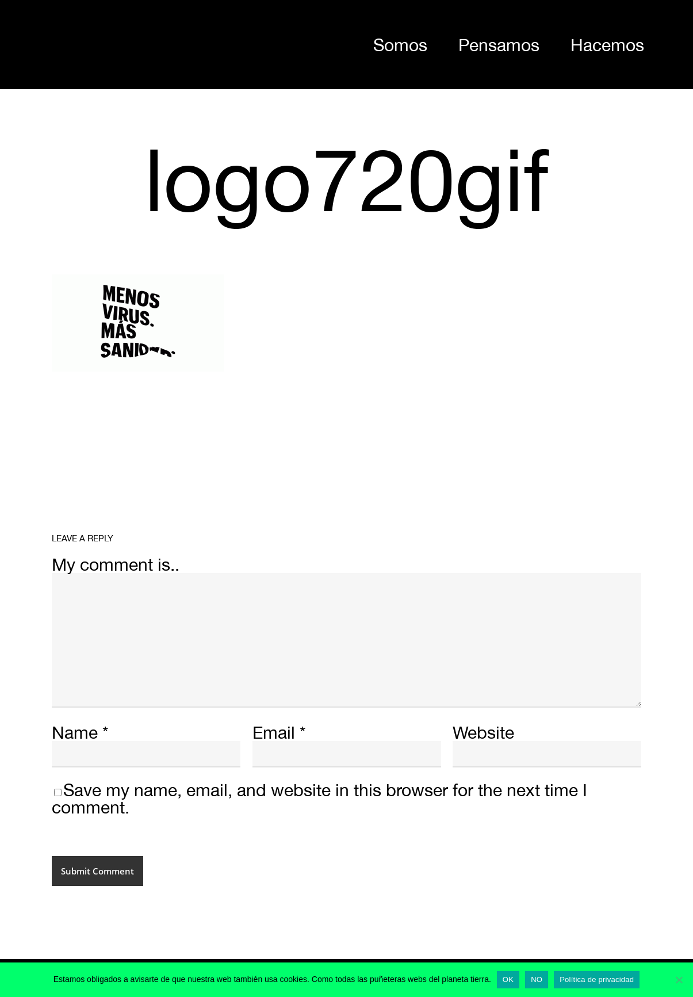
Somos (400, 44)
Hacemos (607, 44)
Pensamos (498, 44)
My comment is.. (115, 564)
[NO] (678, 979)
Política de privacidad (597, 979)
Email (279, 732)
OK (508, 979)
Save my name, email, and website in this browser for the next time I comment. (319, 798)
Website (483, 732)
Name (80, 732)
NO (536, 979)
